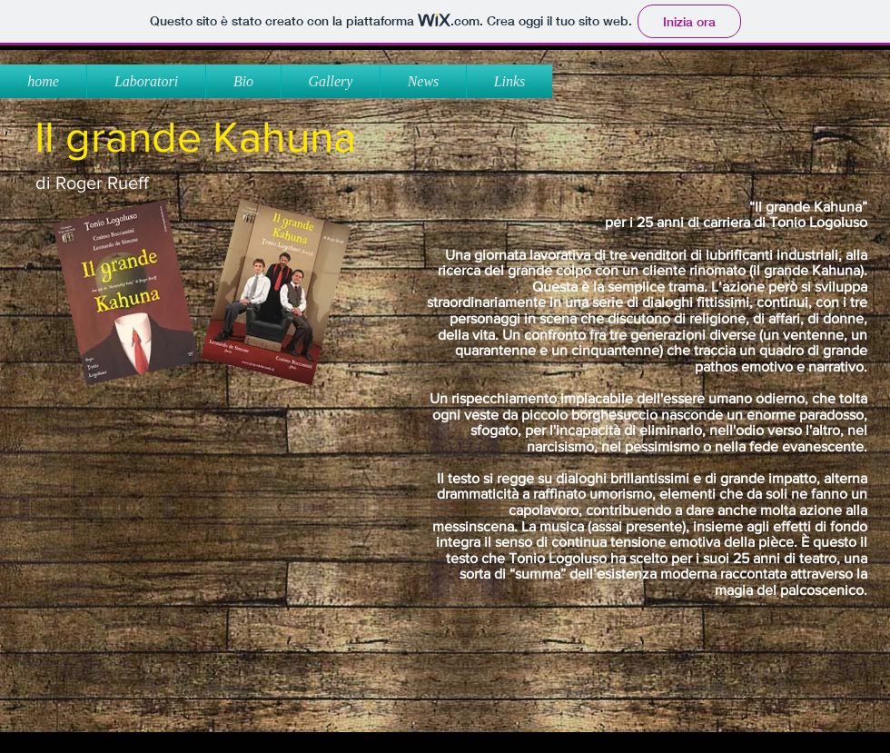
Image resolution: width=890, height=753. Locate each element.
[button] (331, 81)
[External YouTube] (200, 548)
